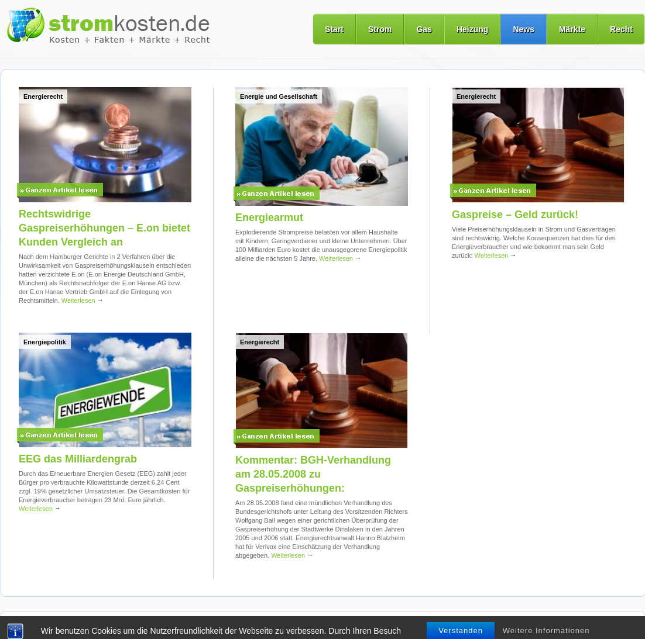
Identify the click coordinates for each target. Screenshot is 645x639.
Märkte (572, 29)
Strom (380, 29)
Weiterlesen (82, 300)
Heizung (472, 29)
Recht (621, 29)
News (523, 29)
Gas (423, 29)
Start (334, 29)
